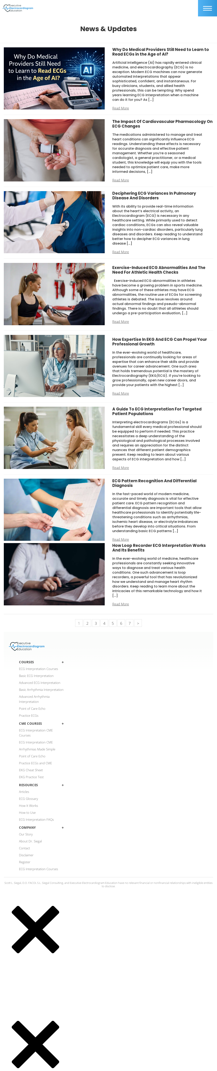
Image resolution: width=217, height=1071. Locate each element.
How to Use (27, 812)
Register (24, 862)
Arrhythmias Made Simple (37, 749)
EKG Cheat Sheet (31, 770)
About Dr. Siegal (30, 841)
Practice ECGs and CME (35, 763)
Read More (120, 108)
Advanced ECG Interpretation (39, 683)
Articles (24, 792)
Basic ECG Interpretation (36, 676)
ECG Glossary (28, 799)
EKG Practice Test (31, 777)
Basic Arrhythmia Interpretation (41, 689)
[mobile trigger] (207, 8)
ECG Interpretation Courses (38, 669)
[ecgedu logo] (18, 8)
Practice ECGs (28, 715)
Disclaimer (26, 855)
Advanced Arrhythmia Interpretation (34, 699)
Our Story (26, 834)
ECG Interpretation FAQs (36, 819)
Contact (24, 848)
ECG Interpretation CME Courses (36, 732)
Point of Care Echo (32, 708)
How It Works (28, 805)
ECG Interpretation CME (36, 742)
